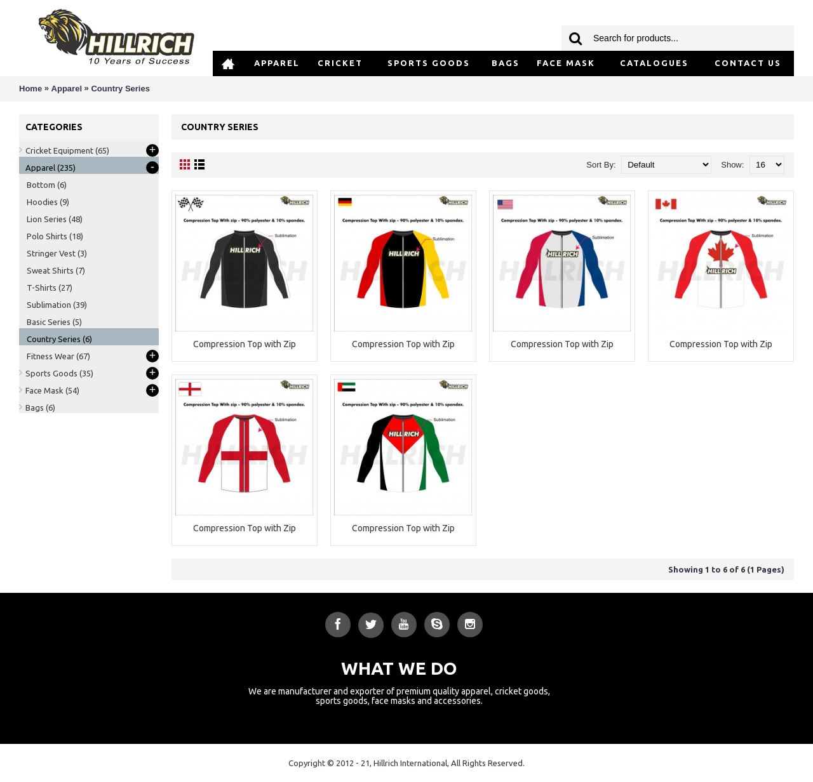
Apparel (66, 88)
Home (30, 88)
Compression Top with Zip (244, 344)
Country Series (120, 88)
